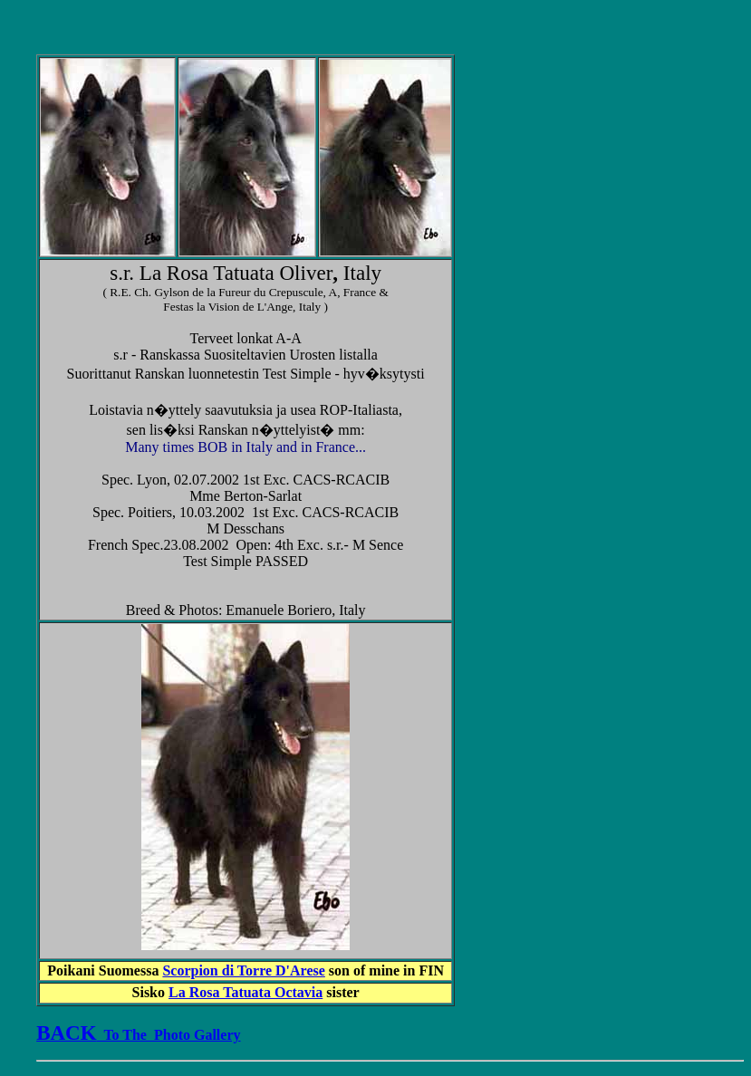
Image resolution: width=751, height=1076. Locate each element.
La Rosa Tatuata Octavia (245, 992)
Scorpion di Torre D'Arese (243, 970)
